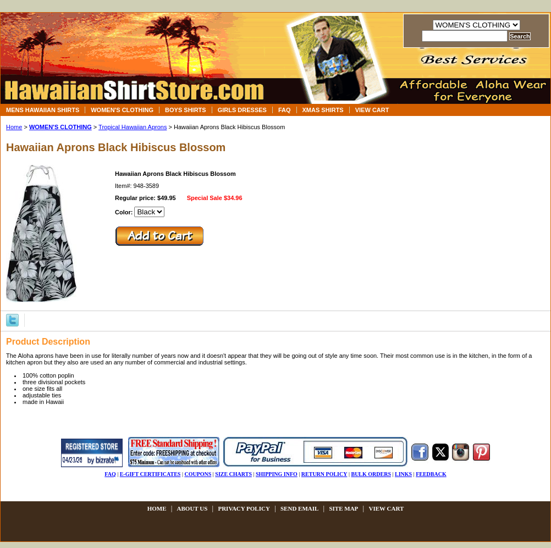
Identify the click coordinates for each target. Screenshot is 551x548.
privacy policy (243, 508)
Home (14, 127)
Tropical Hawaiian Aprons (132, 127)
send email (299, 508)
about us (192, 508)
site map (343, 508)
